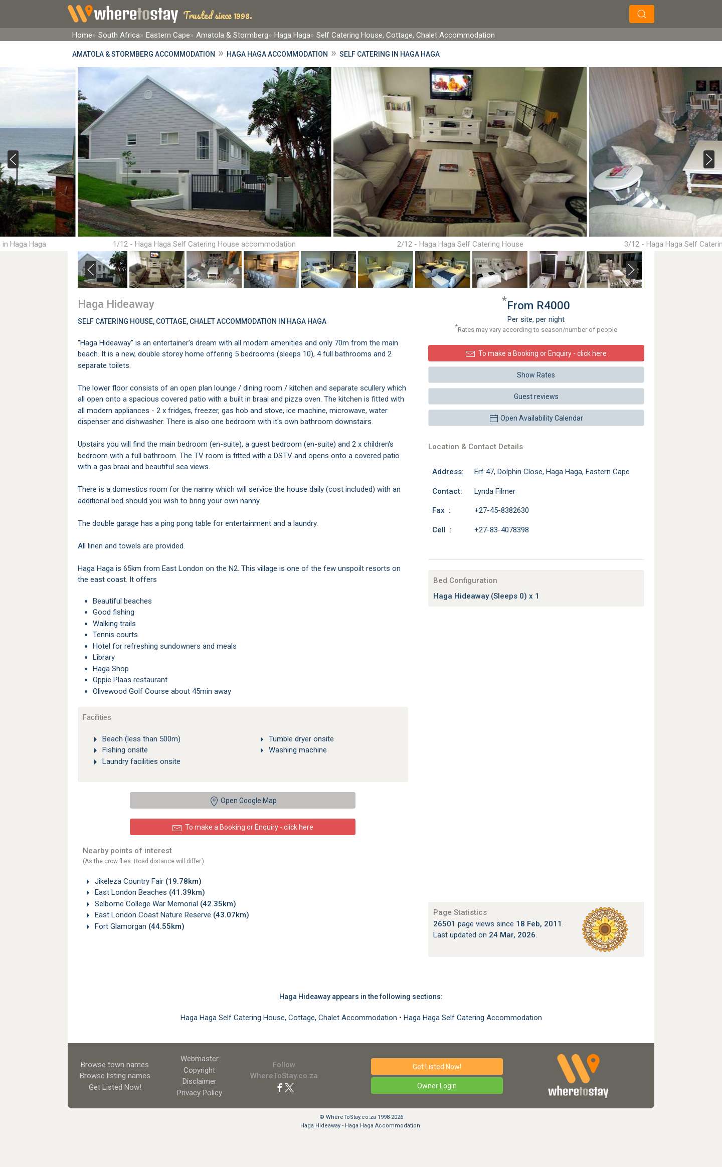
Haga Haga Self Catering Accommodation (473, 1017)
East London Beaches (149, 892)
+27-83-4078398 (501, 529)
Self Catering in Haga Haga (389, 54)
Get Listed (115, 1087)
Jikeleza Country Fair (147, 881)
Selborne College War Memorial (164, 903)
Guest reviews (536, 397)
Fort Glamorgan (139, 926)
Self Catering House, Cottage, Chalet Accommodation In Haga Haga (202, 321)
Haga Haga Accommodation (277, 54)
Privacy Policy (199, 1092)
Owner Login (437, 1086)
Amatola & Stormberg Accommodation (143, 54)
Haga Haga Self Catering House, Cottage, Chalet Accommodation (289, 1017)
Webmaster (199, 1058)
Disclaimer (200, 1081)
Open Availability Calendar (536, 419)
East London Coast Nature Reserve (171, 914)
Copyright (199, 1070)
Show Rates (536, 375)
